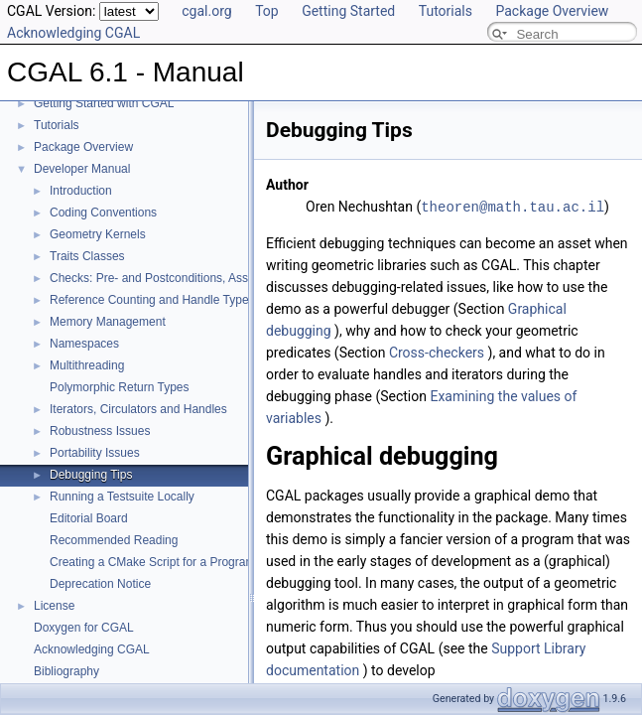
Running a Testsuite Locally (122, 496)
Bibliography (66, 671)
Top (267, 11)
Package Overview (551, 11)
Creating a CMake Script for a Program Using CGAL (187, 562)
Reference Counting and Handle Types (152, 300)
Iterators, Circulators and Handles (138, 409)
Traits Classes (87, 256)
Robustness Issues (100, 431)
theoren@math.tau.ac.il (512, 206)
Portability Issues (95, 453)
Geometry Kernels (98, 234)
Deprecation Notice (100, 584)
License (54, 606)
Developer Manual (82, 169)
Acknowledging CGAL (73, 33)
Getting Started (348, 11)
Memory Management (108, 322)
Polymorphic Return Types (120, 387)
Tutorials (445, 11)
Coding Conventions (103, 212)
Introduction (81, 191)
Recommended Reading (114, 540)
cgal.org (206, 11)
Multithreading (87, 365)
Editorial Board (89, 518)
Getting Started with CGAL (104, 103)
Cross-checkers (436, 351)
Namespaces (84, 344)
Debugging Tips (91, 475)
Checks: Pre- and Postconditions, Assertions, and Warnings (206, 278)
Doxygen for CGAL (84, 628)
